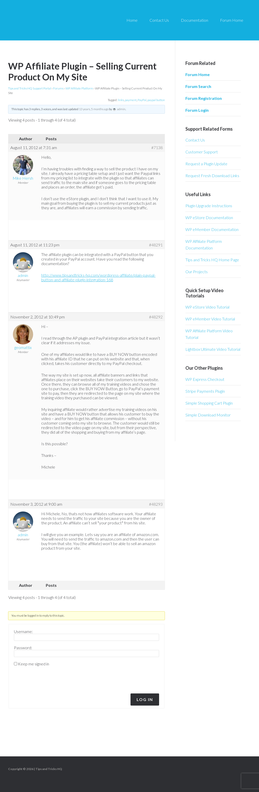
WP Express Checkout (204, 379)
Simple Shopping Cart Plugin (209, 403)
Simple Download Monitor (208, 414)
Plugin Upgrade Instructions (208, 205)
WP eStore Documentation (209, 217)
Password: (23, 647)
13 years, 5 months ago (94, 109)
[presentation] (48, 678)
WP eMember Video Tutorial (210, 318)
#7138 (157, 147)
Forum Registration (203, 98)
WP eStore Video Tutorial (207, 307)
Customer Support (201, 151)
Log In (145, 699)
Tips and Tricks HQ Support (55, 20)
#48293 (156, 504)
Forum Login (197, 110)
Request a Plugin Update (206, 163)
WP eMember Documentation (212, 229)
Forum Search (198, 86)
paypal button (156, 100)
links (121, 100)
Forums (58, 88)
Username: (23, 631)
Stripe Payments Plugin (205, 391)
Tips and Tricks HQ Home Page (212, 259)
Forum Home (197, 74)
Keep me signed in (33, 664)
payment (131, 100)
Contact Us (195, 139)
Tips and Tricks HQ (48, 769)
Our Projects (196, 271)
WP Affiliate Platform (79, 88)
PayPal (142, 100)
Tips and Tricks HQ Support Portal (29, 88)
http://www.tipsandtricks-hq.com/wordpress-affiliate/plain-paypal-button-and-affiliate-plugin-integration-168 (98, 277)
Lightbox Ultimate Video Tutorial (212, 349)
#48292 (156, 317)
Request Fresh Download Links (212, 175)
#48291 (156, 245)
